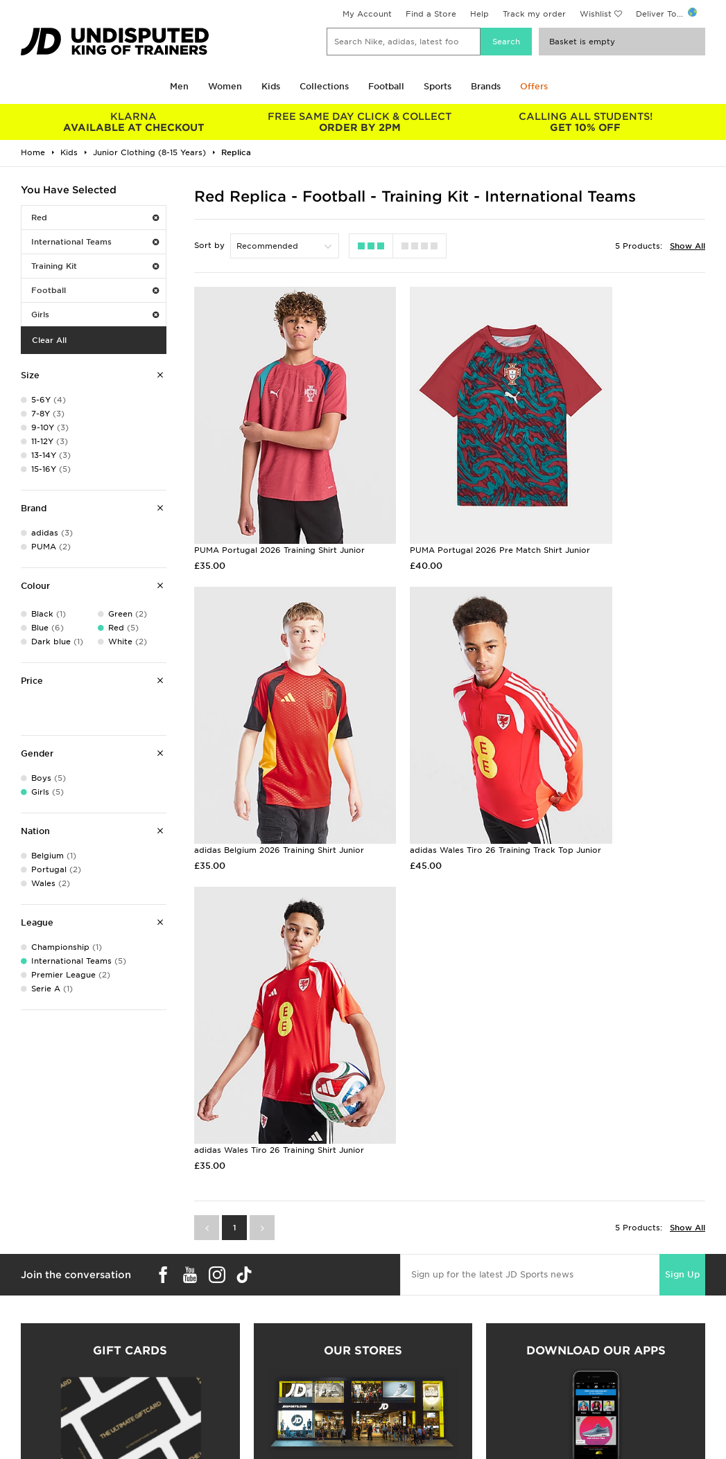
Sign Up (682, 894)
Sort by (209, 245)
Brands (486, 86)
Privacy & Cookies (574, 1417)
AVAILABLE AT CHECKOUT (134, 122)
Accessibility (563, 1432)
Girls (95, 314)
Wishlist (596, 14)
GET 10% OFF (585, 122)
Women (225, 86)
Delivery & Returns (226, 1403)
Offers (534, 86)
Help (479, 14)
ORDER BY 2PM (360, 122)
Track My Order (220, 1446)
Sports (437, 86)
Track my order (534, 14)
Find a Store (431, 14)
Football (386, 86)
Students (32, 1403)
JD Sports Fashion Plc (408, 1417)
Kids (270, 86)
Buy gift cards (130, 1265)
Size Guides (37, 1417)
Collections (324, 86)
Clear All (49, 340)
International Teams (95, 242)
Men (179, 86)
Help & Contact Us (227, 1432)
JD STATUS (36, 1446)
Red (95, 217)
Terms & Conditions (577, 1403)
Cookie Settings (570, 1446)
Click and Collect (224, 1417)
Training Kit (95, 266)
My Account (367, 14)
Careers (379, 1403)
